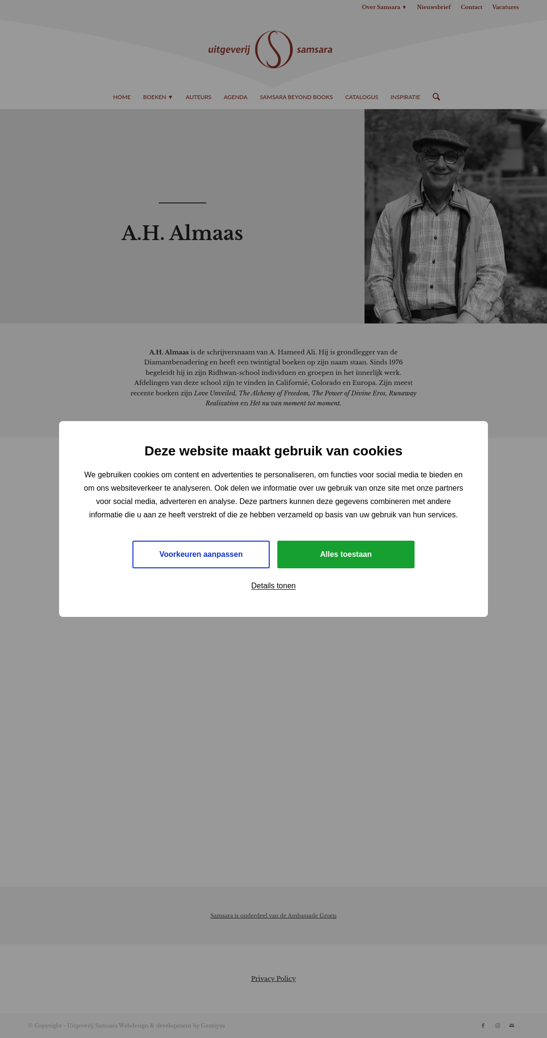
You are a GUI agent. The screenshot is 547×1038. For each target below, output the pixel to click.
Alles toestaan (346, 554)
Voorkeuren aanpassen (201, 554)
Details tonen (273, 586)
